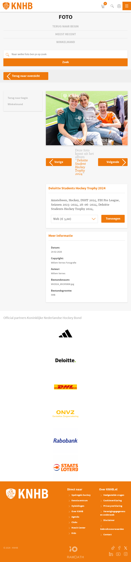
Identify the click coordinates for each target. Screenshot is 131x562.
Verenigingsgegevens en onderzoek (112, 513)
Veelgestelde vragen (112, 495)
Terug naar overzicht (22, 76)
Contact (106, 534)
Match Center (76, 528)
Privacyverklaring (111, 506)
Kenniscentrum (78, 500)
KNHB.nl (18, 6)
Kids (72, 533)
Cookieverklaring (111, 500)
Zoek (65, 62)
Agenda (73, 517)
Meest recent (65, 34)
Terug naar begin (65, 26)
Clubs (72, 522)
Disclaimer (107, 520)
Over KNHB (75, 511)
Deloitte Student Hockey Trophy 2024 (81, 167)
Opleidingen (76, 506)
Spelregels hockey (79, 495)
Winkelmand (65, 42)
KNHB (27, 494)
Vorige (54, 162)
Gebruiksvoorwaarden (112, 528)
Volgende (117, 162)
